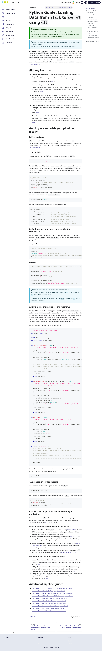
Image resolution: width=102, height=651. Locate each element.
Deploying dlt (10, 31)
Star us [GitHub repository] (78, 2)
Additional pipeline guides (92, 41)
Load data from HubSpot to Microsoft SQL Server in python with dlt (52, 596)
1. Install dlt (90, 17)
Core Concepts (10, 13)
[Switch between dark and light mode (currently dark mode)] (85, 2)
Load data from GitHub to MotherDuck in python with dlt (49, 598)
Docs (13, 2)
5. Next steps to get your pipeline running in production (93, 37)
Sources (8, 20)
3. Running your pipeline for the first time (92, 27)
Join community (66, 2)
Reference (9, 43)
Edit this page (34, 617)
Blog (18, 2)
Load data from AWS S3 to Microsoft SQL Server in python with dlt (52, 588)
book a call (52, 46)
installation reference (35, 147)
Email (38, 644)
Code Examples (10, 39)
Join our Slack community (38, 46)
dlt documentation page (68, 552)
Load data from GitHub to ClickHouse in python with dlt (49, 601)
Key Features (90, 8)
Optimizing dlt (10, 35)
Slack (38, 641)
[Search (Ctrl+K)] (94, 2)
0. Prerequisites (91, 15)
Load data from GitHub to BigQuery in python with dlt (48, 591)
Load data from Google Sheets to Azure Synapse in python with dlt (52, 593)
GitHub (70, 641)
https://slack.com (34, 64)
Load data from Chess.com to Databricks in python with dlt (50, 606)
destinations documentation (41, 295)
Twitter (70, 644)
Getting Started (10, 9)
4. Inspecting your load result (93, 32)
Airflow (72, 536)
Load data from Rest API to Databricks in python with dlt (49, 611)
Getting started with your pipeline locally (92, 11)
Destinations (10, 24)
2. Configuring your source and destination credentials (93, 21)
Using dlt (8, 28)
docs (46, 522)
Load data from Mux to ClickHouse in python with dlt (48, 608)
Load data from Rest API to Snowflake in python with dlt (49, 603)
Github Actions (71, 530)
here (62, 36)
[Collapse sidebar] (14, 632)
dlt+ (7, 17)
